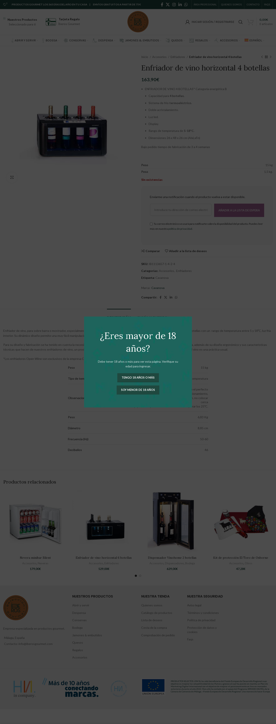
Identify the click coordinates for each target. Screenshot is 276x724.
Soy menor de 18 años (138, 390)
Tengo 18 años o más (138, 377)
